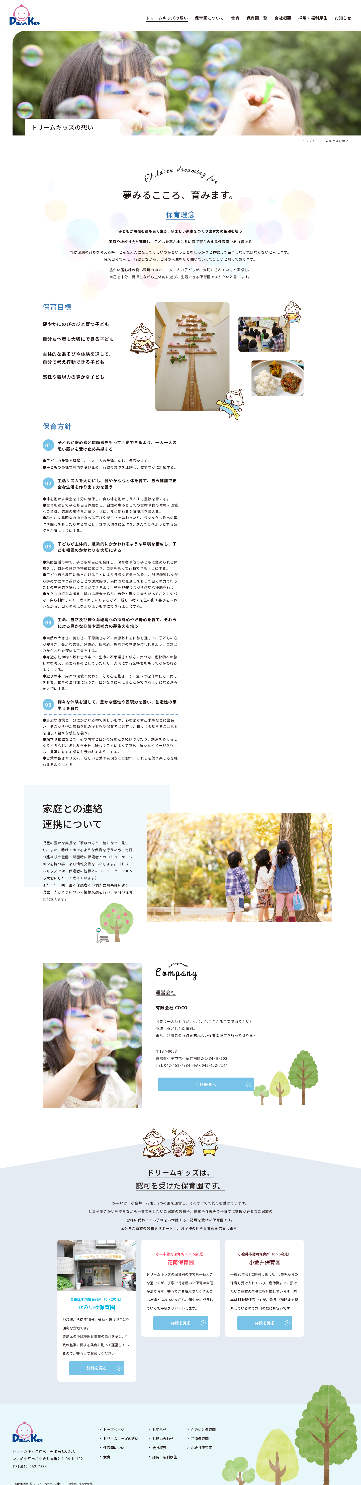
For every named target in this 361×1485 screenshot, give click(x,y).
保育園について (206, 19)
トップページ (113, 1430)
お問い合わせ (162, 1439)
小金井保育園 (201, 1448)
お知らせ (340, 19)
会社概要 (280, 19)
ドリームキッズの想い (164, 19)
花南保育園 (200, 1439)
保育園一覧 (254, 19)
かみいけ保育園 (203, 1430)
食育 (232, 19)
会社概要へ (193, 1084)
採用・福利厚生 (310, 19)
